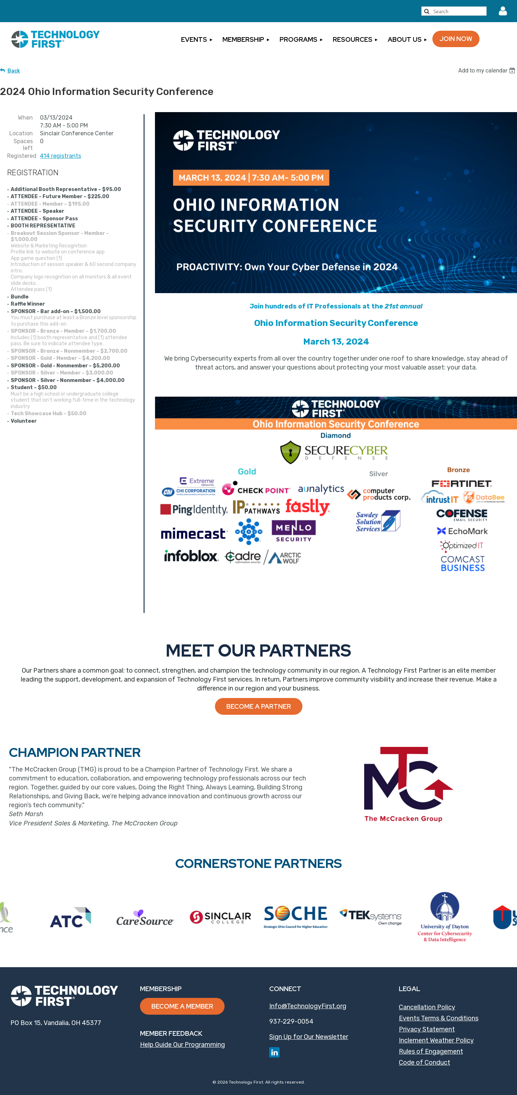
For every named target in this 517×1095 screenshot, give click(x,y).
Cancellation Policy (427, 1007)
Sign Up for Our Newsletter (308, 1037)
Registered (20, 155)
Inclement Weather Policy (436, 1040)
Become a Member (182, 1006)
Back (13, 71)
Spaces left (23, 144)
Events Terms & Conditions (438, 1018)
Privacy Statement (427, 1029)
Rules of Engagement (431, 1051)
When (25, 117)
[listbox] (487, 70)
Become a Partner (258, 706)
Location (21, 133)
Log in (503, 11)
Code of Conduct (424, 1062)
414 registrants (60, 155)
